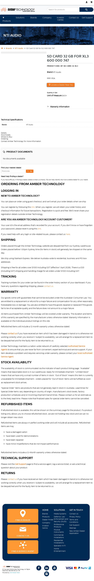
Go (31, 171)
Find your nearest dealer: (11, 168)
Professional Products (59, 525)
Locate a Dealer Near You (62, 85)
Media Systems (60, 514)
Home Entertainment (60, 550)
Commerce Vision (15, 572)
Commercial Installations (59, 536)
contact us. (49, 286)
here (68, 234)
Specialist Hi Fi (60, 546)
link (33, 207)
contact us (12, 479)
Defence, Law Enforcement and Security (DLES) (61, 519)
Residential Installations (59, 541)
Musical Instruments (59, 531)
